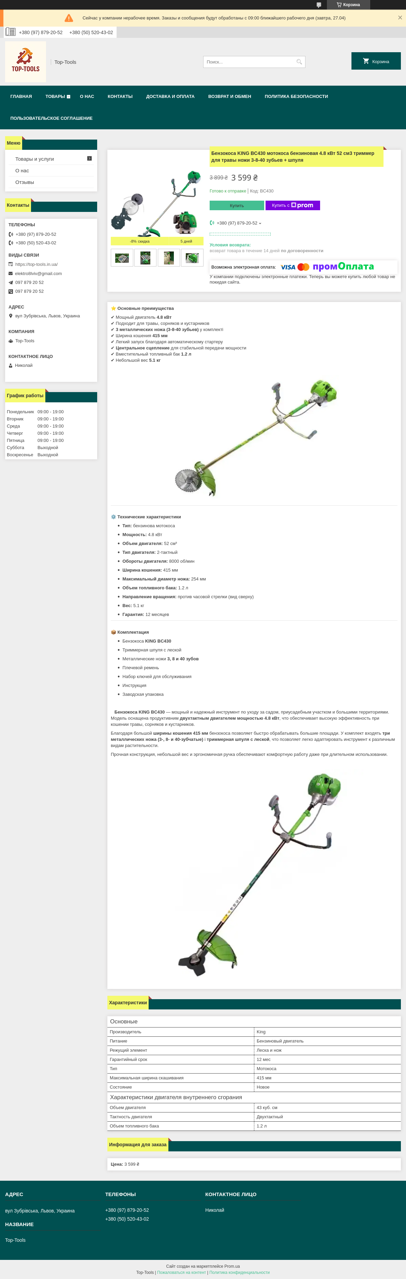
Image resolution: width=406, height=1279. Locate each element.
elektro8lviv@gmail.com (38, 273)
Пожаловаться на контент (181, 1272)
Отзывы (24, 182)
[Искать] (299, 62)
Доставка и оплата (170, 96)
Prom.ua (232, 1266)
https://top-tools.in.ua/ (36, 264)
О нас (87, 96)
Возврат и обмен (229, 96)
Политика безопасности (296, 96)
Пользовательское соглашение (52, 118)
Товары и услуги (34, 159)
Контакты (120, 96)
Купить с (292, 205)
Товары (55, 96)
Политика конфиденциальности (239, 1272)
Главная (21, 96)
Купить (237, 205)
